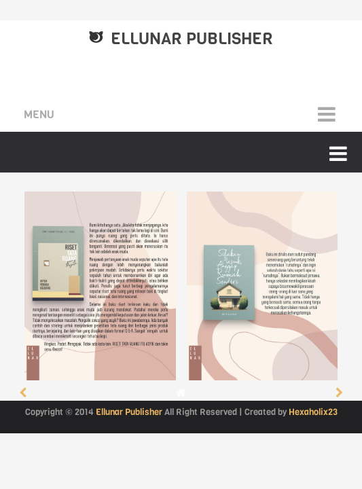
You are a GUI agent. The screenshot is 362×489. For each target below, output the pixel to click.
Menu (39, 114)
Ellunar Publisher (192, 39)
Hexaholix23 (313, 412)
